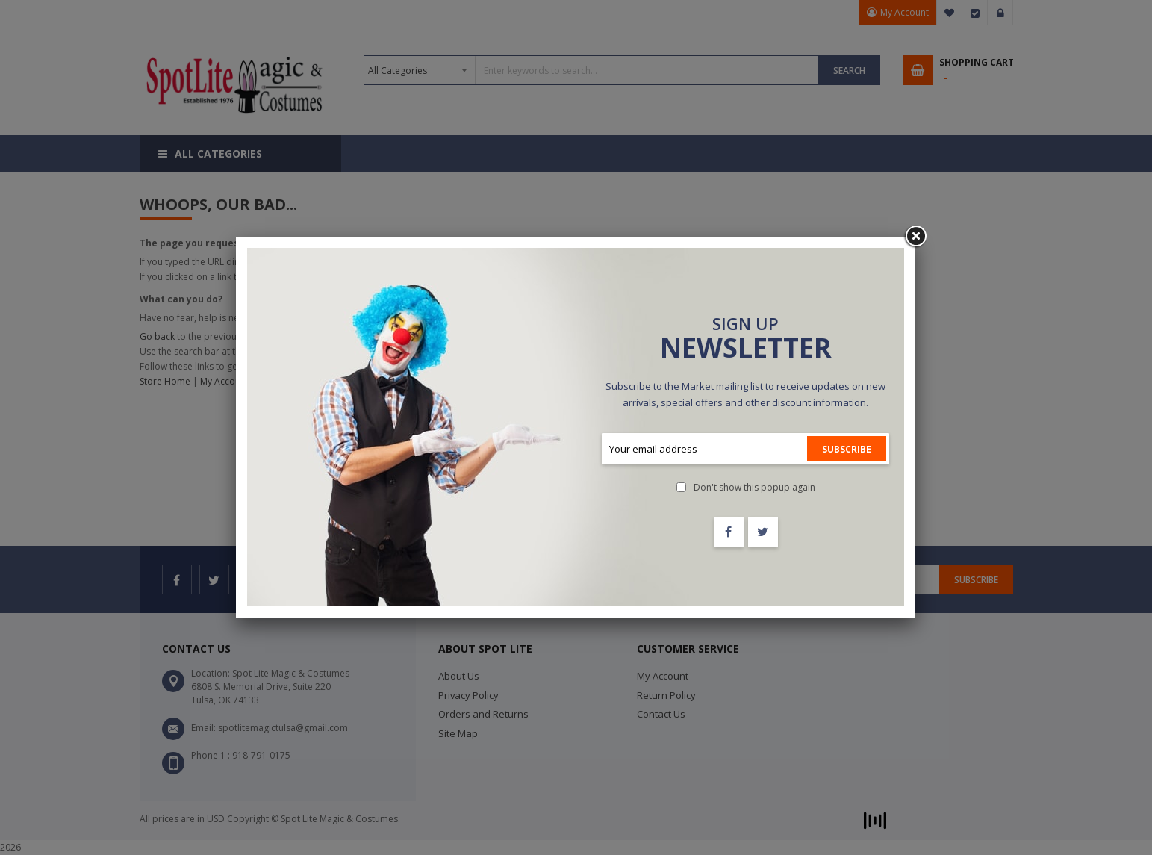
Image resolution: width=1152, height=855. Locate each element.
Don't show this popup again (754, 487)
